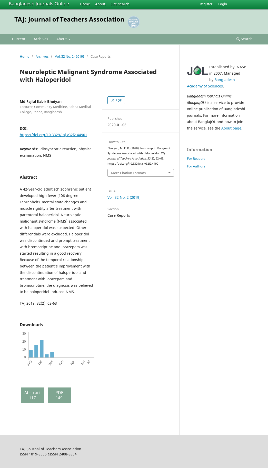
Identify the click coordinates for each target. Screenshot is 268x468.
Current (18, 38)
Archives (41, 38)
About (100, 4)
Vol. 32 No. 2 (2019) (69, 56)
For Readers (196, 158)
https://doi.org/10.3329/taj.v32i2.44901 (53, 134)
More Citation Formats (128, 173)
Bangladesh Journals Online (39, 4)
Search (244, 38)
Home (85, 4)
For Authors (196, 166)
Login (222, 4)
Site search (120, 4)
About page (231, 128)
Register (206, 4)
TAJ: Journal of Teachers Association (69, 19)
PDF (118, 100)
